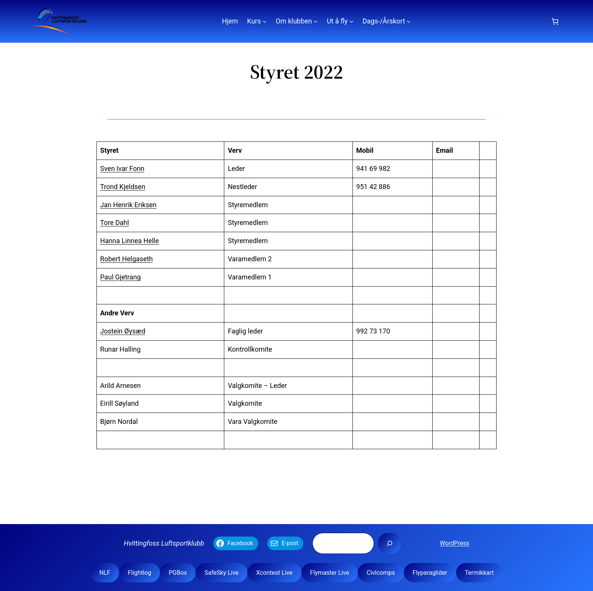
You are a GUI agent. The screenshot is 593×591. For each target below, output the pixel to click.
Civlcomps (380, 572)
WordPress (454, 543)
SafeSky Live (222, 572)
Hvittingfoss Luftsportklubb (164, 543)
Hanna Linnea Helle (129, 241)
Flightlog (139, 572)
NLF (104, 572)
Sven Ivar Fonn (122, 168)
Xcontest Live (274, 572)
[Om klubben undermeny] (316, 21)
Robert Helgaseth (126, 259)
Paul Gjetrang (120, 277)
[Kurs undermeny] (264, 21)
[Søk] (389, 543)
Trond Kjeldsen (122, 187)
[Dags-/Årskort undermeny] (409, 21)
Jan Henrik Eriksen (128, 205)
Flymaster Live (329, 572)
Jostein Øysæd (122, 331)
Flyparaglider (430, 572)
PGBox (178, 572)
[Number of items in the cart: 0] (555, 21)
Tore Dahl (114, 222)
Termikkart (479, 572)
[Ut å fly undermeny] (351, 21)
